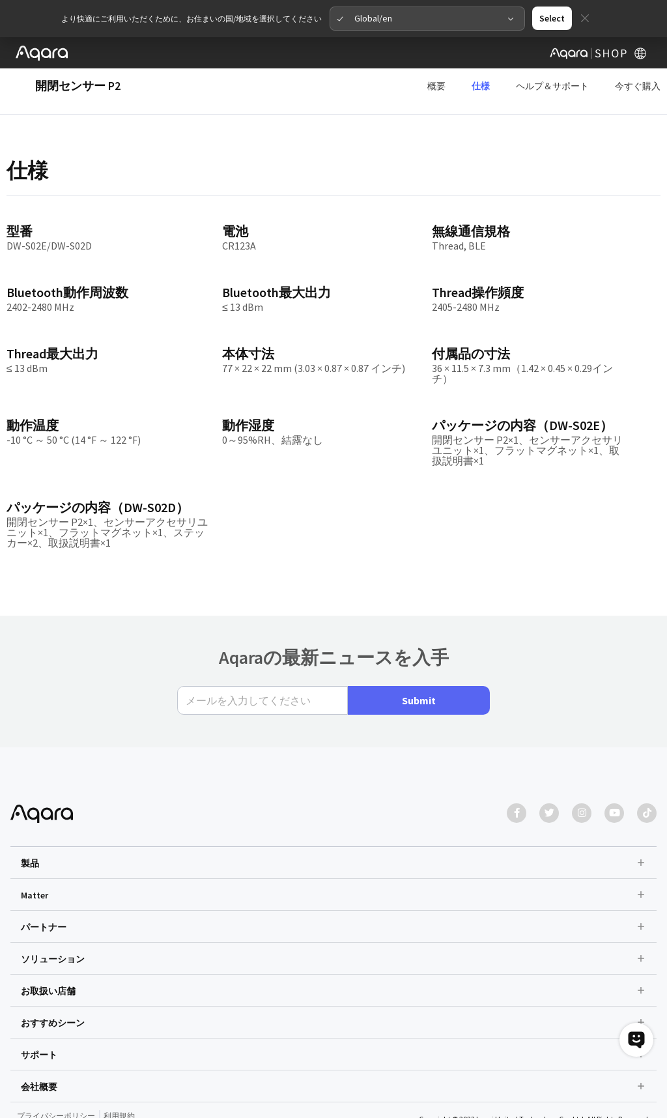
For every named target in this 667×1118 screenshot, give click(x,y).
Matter (34, 858)
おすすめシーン (53, 986)
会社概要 (39, 1049)
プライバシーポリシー (56, 1078)
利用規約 (119, 1078)
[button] (333, 825)
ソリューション (53, 922)
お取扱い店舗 (48, 954)
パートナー (43, 890)
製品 (30, 826)
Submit (419, 663)
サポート (39, 1018)
